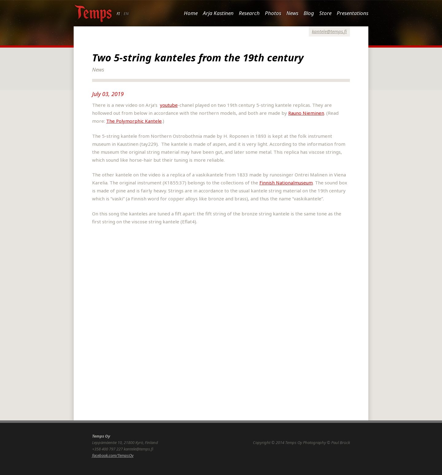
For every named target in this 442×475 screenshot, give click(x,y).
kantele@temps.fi (329, 31)
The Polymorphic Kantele (134, 121)
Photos (273, 13)
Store (325, 13)
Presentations (352, 13)
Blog (309, 13)
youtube (169, 105)
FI (118, 13)
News (292, 13)
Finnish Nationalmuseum (286, 183)
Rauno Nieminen (306, 113)
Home (191, 13)
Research (249, 13)
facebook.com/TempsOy (113, 455)
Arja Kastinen (218, 13)
